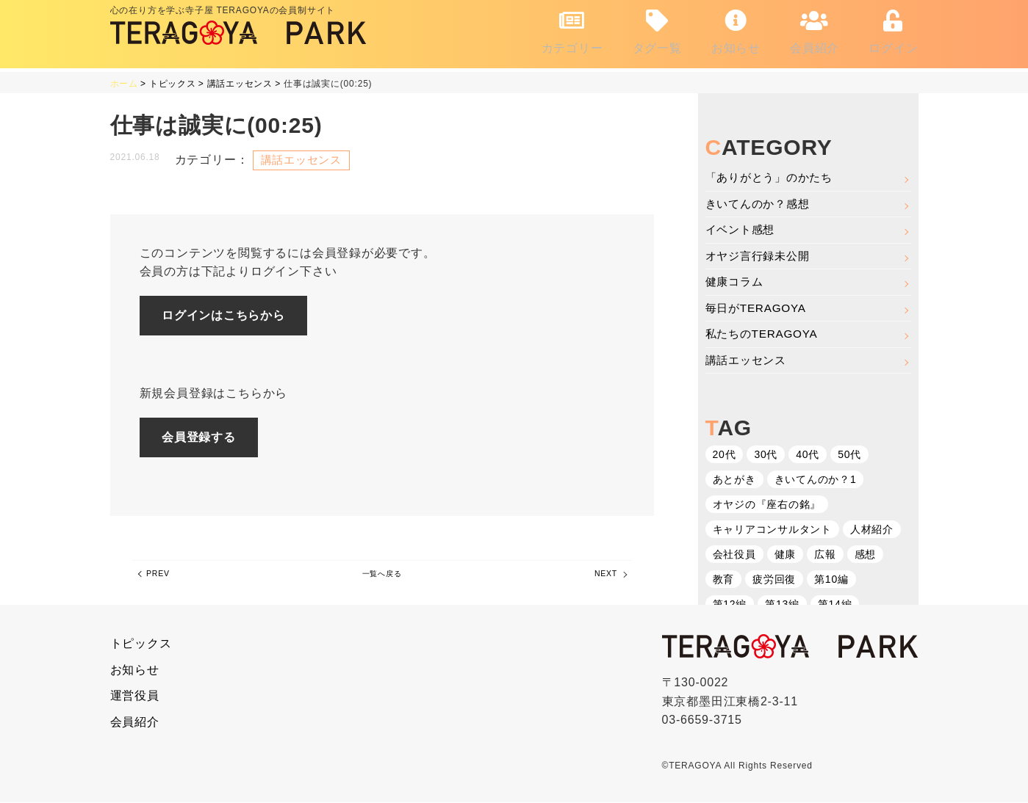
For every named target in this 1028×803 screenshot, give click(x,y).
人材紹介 (872, 531)
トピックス (141, 644)
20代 (724, 456)
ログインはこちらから (231, 312)
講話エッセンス (748, 361)
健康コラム (736, 281)
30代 (765, 456)
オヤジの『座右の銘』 (767, 506)
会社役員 (734, 556)
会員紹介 (814, 29)
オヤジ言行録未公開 (760, 253)
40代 (807, 456)
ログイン (893, 29)
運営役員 (134, 696)
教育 (724, 580)
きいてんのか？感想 (760, 200)
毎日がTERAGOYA (758, 307)
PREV (163, 578)
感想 (866, 556)
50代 (849, 456)
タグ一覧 (657, 29)
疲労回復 (774, 580)
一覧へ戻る (381, 578)
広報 (825, 556)
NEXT (600, 578)
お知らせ (736, 29)
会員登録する (207, 436)
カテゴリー (572, 29)
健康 (785, 556)
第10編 (831, 580)
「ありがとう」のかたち (773, 173)
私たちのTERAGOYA (764, 334)
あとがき (734, 481)
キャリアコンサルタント (773, 531)
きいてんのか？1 (815, 481)
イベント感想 (742, 226)
